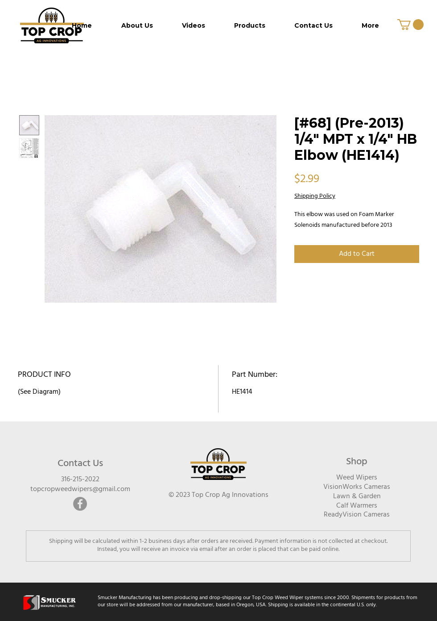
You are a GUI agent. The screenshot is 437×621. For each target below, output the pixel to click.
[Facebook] (80, 504)
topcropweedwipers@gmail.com (80, 489)
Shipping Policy (314, 196)
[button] (410, 24)
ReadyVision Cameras (357, 515)
